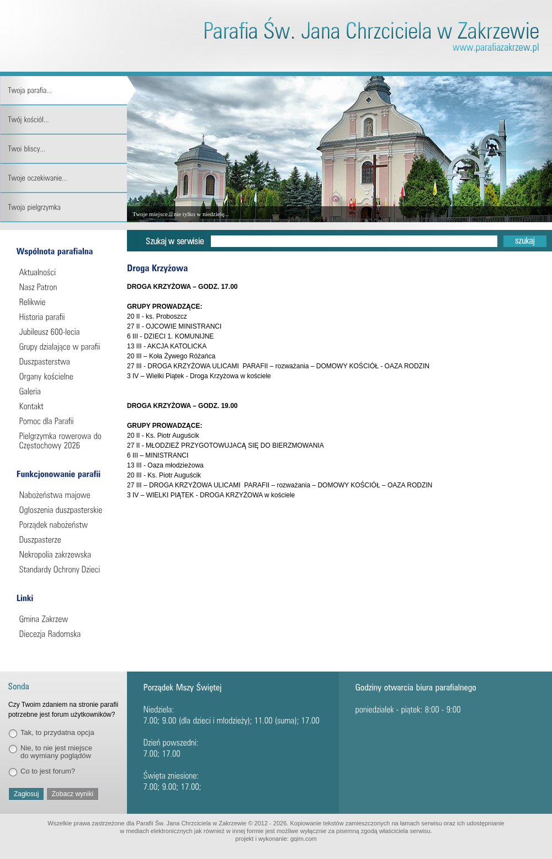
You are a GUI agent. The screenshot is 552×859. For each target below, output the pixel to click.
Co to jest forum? (47, 771)
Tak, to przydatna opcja (57, 732)
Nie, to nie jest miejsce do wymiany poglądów (56, 752)
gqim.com (303, 838)
